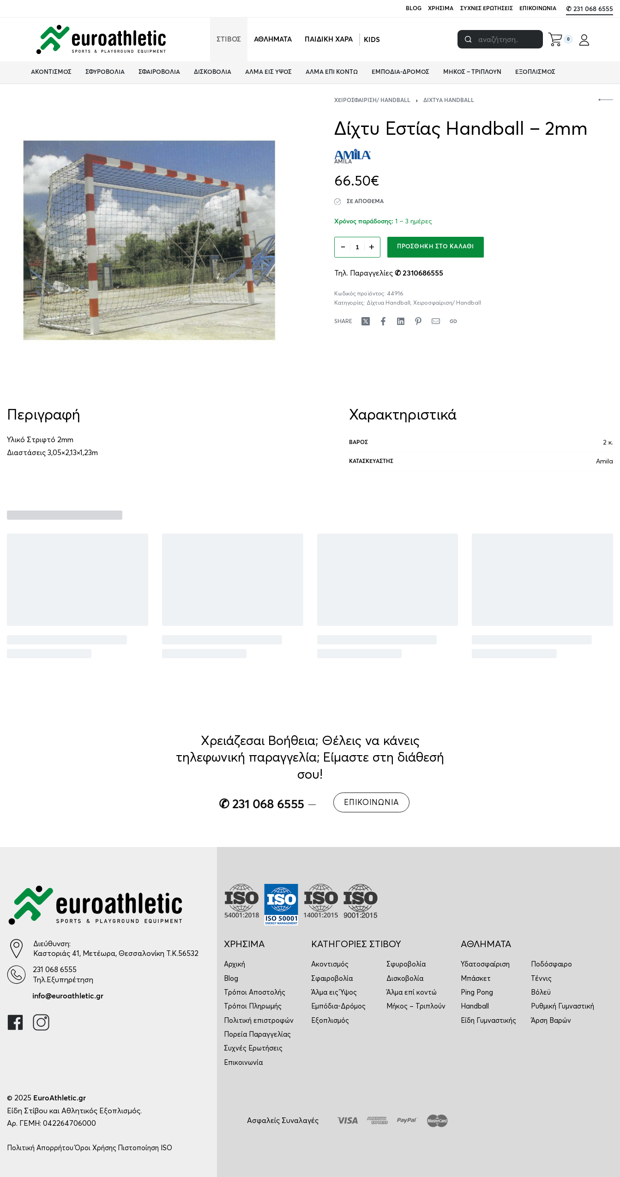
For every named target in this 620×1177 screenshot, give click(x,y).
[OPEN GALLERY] (149, 240)
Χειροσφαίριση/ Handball (372, 100)
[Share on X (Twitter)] (365, 321)
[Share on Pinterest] (418, 321)
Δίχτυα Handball (448, 100)
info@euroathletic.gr (67, 996)
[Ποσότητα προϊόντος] (357, 247)
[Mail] (436, 321)
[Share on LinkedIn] (401, 321)
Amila (604, 461)
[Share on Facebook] (383, 321)
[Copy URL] (453, 321)
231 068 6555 (55, 969)
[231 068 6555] (16, 974)
